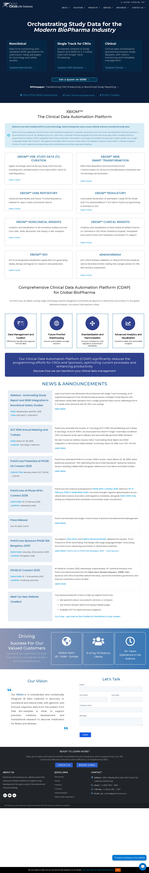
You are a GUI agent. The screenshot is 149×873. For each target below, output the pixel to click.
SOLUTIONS (79, 8)
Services (108, 8)
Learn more (14, 179)
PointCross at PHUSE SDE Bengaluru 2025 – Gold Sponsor (93, 551)
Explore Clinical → (115, 67)
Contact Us (64, 765)
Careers (58, 789)
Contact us (139, 8)
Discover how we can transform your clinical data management (74, 370)
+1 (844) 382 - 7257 (138, 2)
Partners (58, 785)
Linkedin (14, 795)
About (66, 8)
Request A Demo (87, 765)
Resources (123, 8)
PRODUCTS (94, 8)
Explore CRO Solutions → (72, 67)
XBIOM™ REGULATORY (110, 193)
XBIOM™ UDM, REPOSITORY (38, 193)
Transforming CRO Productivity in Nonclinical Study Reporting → (74, 87)
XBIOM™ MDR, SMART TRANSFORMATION (110, 158)
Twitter (5, 795)
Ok (118, 870)
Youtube (10, 795)
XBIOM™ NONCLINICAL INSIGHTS (38, 222)
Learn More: (61, 551)
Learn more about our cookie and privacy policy (98, 870)
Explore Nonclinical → (22, 67)
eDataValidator (110, 255)
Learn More (60, 409)
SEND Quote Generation (64, 797)
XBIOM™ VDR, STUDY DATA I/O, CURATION (38, 158)
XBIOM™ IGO (39, 255)
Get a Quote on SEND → (74, 79)
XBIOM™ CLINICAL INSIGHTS (110, 222)
